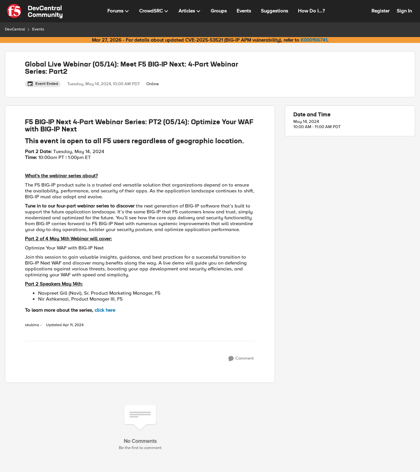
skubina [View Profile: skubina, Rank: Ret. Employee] (32, 325)
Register (380, 11)
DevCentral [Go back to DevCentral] (15, 29)
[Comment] (241, 358)
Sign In (404, 11)
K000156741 (314, 40)
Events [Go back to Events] (38, 29)
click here (104, 310)
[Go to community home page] (35, 11)
